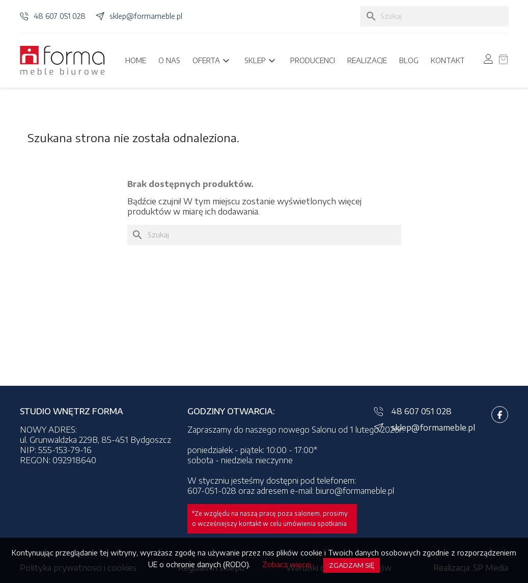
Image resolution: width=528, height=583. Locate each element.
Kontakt (448, 60)
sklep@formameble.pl (145, 16)
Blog (409, 60)
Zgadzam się (351, 565)
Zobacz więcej (286, 564)
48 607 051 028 (60, 16)
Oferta (212, 61)
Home (135, 60)
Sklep (261, 61)
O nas (169, 60)
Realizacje (367, 60)
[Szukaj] (434, 16)
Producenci (312, 60)
